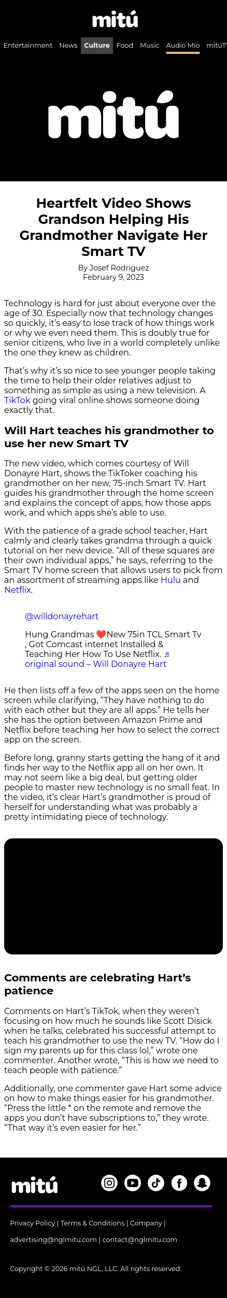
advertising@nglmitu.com (53, 1240)
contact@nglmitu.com (139, 1240)
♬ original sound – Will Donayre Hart (97, 659)
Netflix (17, 590)
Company (146, 1223)
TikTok (17, 400)
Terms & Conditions (93, 1223)
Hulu (171, 580)
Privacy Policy (32, 1223)
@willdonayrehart (61, 616)
